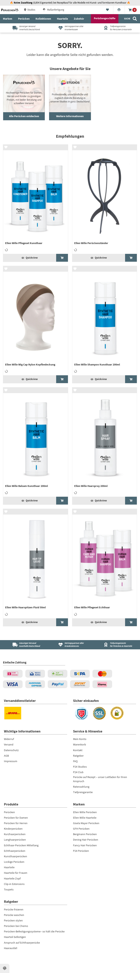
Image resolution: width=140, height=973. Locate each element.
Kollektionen (43, 19)
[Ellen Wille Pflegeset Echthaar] (104, 563)
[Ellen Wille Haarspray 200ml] (104, 442)
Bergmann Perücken (85, 834)
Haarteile (62, 19)
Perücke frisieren (13, 909)
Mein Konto (79, 739)
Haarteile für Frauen (15, 873)
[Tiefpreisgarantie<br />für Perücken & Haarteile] (115, 645)
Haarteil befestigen (15, 937)
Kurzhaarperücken (15, 834)
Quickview (29, 257)
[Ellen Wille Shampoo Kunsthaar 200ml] (104, 320)
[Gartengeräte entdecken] (70, 98)
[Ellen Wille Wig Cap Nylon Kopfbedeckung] (35, 320)
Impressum (10, 761)
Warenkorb (79, 744)
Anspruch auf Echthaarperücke (22, 942)
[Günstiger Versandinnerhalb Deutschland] (24, 28)
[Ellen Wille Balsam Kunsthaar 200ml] (35, 442)
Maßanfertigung (53, 9)
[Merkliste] (107, 10)
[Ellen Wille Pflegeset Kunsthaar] (35, 199)
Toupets (9, 889)
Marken (7, 19)
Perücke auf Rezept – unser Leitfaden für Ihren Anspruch (100, 779)
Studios (29, 9)
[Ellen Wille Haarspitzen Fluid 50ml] (35, 563)
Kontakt (77, 750)
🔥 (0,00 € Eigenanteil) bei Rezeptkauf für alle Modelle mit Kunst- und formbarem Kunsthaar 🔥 (70, 2)
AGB (6, 755)
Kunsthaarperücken (15, 856)
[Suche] (130, 19)
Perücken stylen (13, 920)
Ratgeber (78, 755)
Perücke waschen (14, 915)
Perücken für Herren (15, 823)
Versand (8, 744)
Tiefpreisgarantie (83, 792)
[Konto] (119, 10)
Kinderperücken (13, 828)
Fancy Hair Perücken (85, 845)
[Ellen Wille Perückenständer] (104, 199)
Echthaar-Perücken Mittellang (21, 845)
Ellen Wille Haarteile (84, 817)
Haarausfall (10, 948)
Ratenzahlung (81, 786)
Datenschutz (11, 750)
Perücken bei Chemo (16, 926)
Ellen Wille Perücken (85, 812)
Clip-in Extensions (14, 884)
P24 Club (78, 772)
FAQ (75, 761)
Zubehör (79, 19)
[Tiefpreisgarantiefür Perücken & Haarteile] (115, 28)
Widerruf (9, 739)
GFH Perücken (81, 828)
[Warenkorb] (132, 10)
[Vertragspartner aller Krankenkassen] (70, 28)
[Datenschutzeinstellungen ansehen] (4, 968)
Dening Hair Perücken (85, 839)
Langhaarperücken (15, 839)
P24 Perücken (81, 851)
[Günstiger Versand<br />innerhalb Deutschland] (24, 645)
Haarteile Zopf (12, 878)
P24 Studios (80, 766)
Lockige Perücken (14, 862)
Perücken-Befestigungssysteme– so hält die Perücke (34, 931)
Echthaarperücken (14, 851)
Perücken (24, 19)
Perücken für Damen (16, 817)
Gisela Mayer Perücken (86, 823)
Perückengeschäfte (104, 18)
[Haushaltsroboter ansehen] (24, 98)
